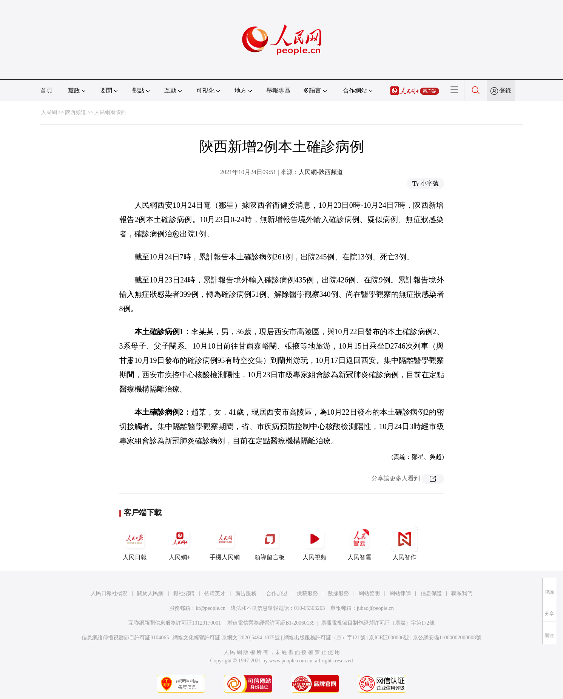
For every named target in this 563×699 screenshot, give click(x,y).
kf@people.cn (210, 608)
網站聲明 (369, 593)
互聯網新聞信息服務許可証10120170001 (174, 623)
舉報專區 (278, 90)
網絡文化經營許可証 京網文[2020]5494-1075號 (226, 637)
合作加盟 (276, 593)
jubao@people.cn (375, 608)
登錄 (505, 90)
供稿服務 (307, 593)
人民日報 (135, 543)
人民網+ (180, 543)
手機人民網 (225, 543)
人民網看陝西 (110, 112)
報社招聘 (183, 593)
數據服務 (338, 593)
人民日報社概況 (109, 593)
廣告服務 (245, 593)
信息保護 (431, 593)
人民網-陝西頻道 (321, 172)
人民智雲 (359, 543)
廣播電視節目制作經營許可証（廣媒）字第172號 (378, 623)
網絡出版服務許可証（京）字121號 (325, 637)
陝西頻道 (75, 112)
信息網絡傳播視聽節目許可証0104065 (125, 637)
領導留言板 (270, 543)
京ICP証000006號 (389, 637)
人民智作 (404, 543)
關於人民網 (150, 593)
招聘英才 (214, 593)
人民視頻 (314, 543)
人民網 (49, 112)
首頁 (46, 90)
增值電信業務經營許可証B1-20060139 (271, 623)
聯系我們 (461, 593)
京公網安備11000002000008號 (447, 637)
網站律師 (400, 593)
